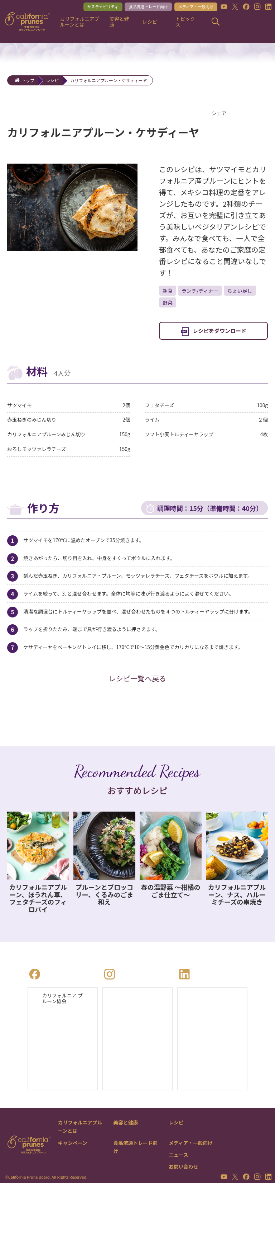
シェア (220, 113)
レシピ (52, 80)
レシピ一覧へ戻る (137, 733)
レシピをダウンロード (219, 330)
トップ (27, 80)
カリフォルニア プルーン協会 (62, 1055)
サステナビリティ (81, 7)
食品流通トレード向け (134, 7)
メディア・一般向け (189, 7)
